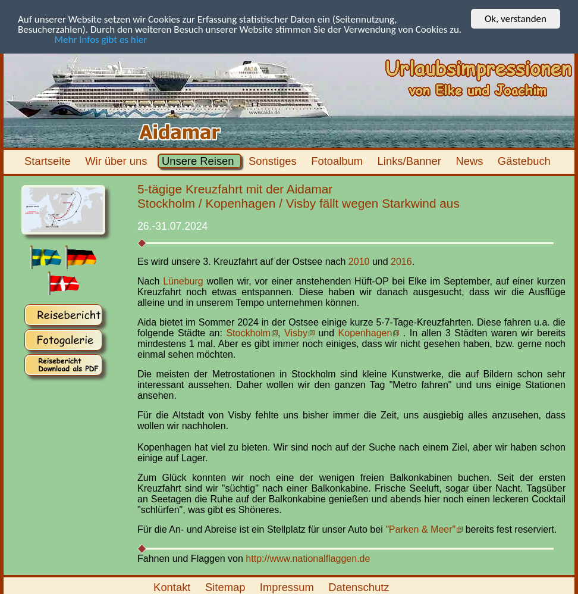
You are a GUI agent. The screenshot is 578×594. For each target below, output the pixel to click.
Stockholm (248, 333)
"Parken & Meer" (420, 529)
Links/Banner (410, 161)
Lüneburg (183, 281)
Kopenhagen (365, 333)
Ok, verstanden (515, 18)
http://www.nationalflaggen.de (308, 558)
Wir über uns (117, 161)
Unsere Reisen (199, 161)
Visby (295, 333)
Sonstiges (274, 161)
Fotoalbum (338, 161)
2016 (401, 262)
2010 (359, 262)
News (471, 161)
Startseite (49, 161)
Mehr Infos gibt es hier (82, 39)
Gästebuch (526, 161)
